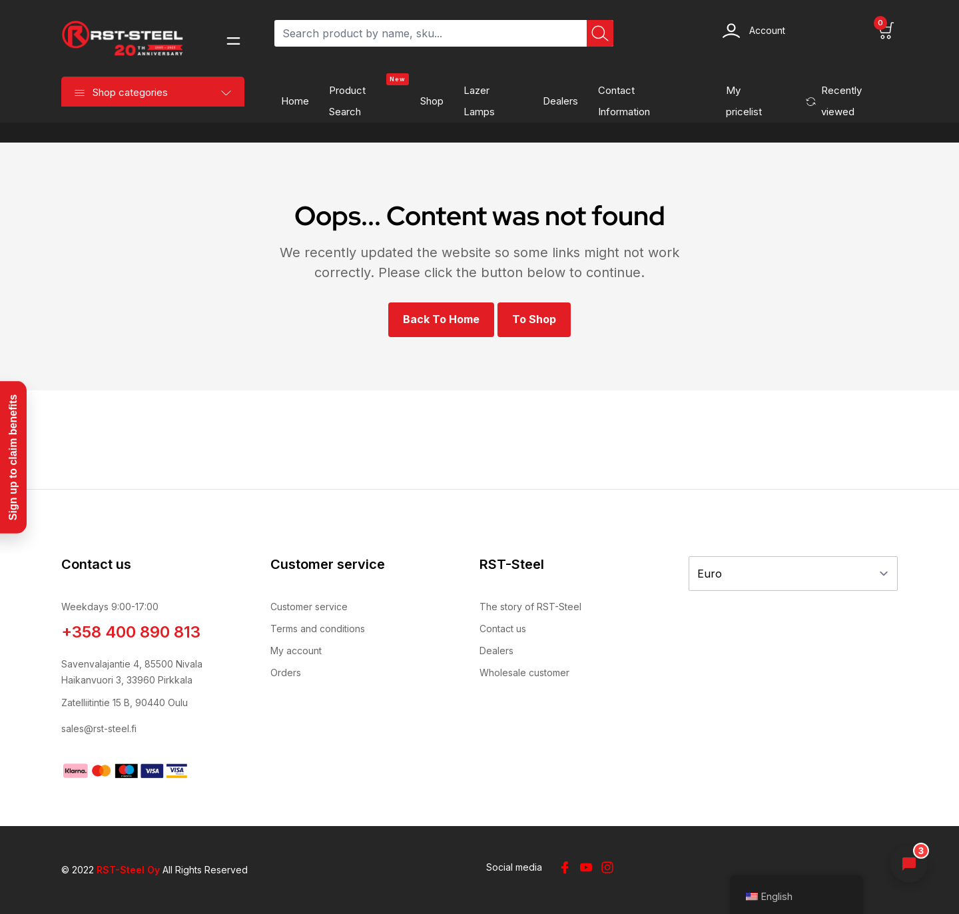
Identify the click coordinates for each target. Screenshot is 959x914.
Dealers (560, 101)
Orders (285, 672)
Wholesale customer (524, 672)
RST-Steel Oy (128, 869)
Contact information (624, 101)
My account (296, 650)
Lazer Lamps (479, 101)
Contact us (503, 628)
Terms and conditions (317, 628)
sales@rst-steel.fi (99, 728)
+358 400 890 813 (130, 632)
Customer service (309, 606)
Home (295, 101)
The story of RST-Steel (530, 606)
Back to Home (441, 319)
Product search (369, 97)
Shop (432, 101)
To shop (534, 319)
